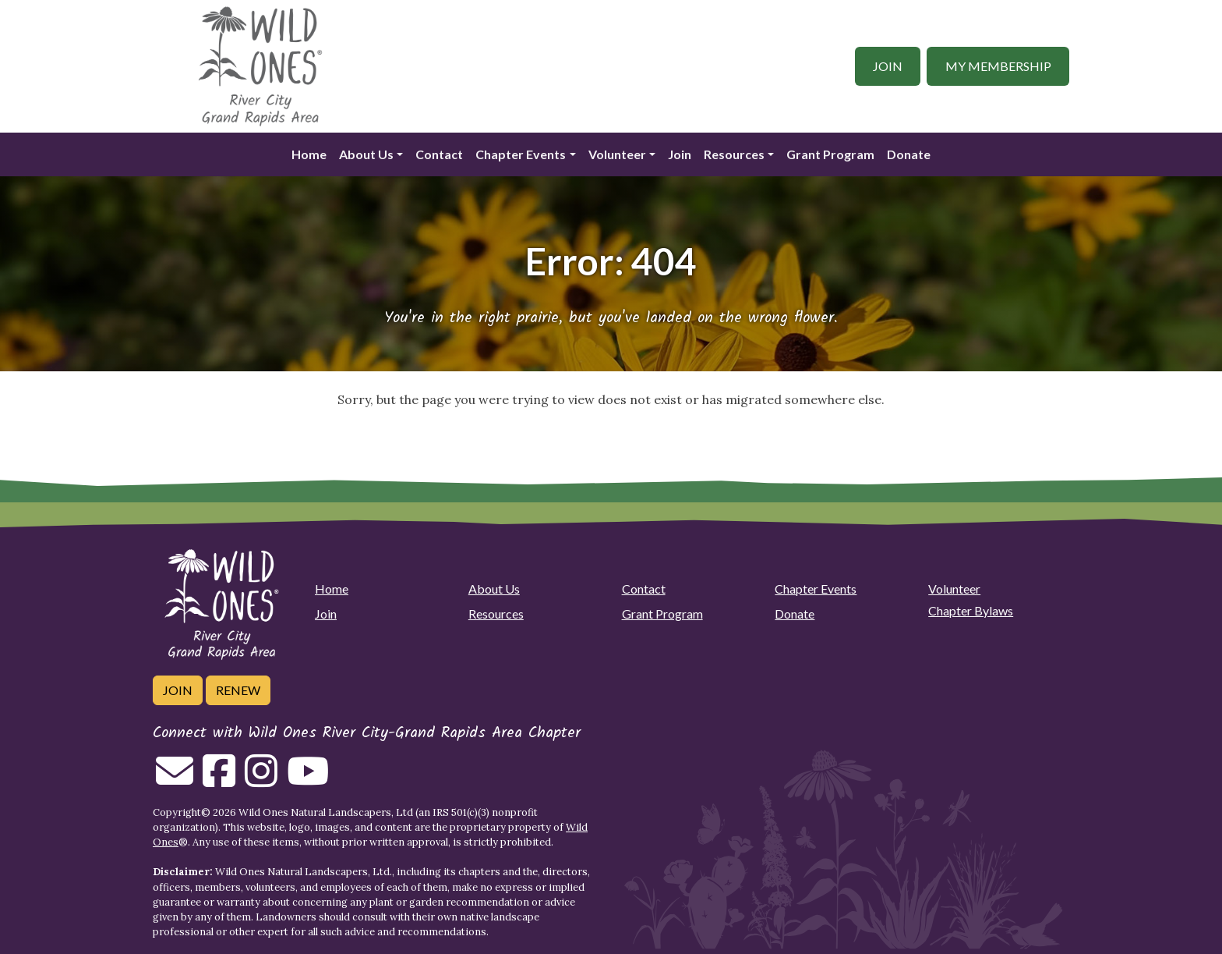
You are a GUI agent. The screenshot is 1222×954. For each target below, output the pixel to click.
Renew (238, 690)
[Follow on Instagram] (261, 780)
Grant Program (830, 154)
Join (887, 66)
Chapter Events (520, 154)
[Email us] (174, 780)
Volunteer (617, 154)
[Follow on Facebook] (219, 780)
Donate (909, 154)
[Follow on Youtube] (308, 780)
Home (309, 154)
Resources (734, 154)
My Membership (998, 66)
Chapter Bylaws (970, 610)
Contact (439, 154)
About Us (366, 154)
